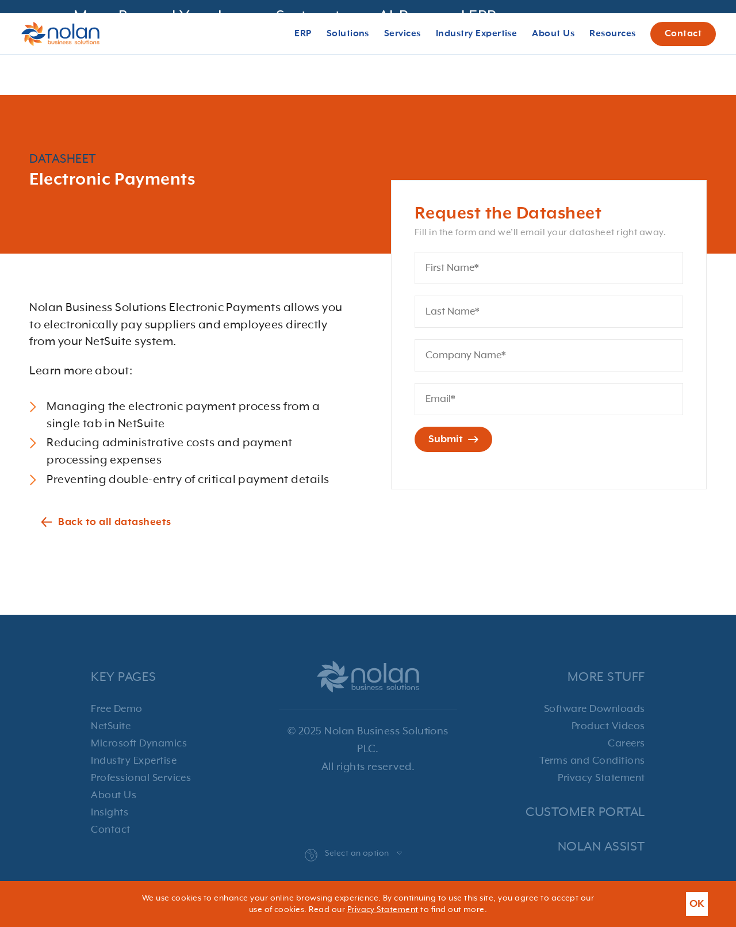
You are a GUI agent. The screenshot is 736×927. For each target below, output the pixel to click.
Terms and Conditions (592, 761)
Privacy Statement (601, 778)
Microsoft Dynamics (139, 743)
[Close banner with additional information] (714, 27)
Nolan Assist (601, 847)
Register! (587, 27)
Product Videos (608, 726)
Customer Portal (585, 812)
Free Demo (116, 709)
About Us (113, 795)
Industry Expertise (134, 761)
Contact (683, 75)
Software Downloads (594, 709)
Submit (453, 439)
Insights (109, 812)
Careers (626, 743)
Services (402, 75)
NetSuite (111, 726)
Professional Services (141, 778)
